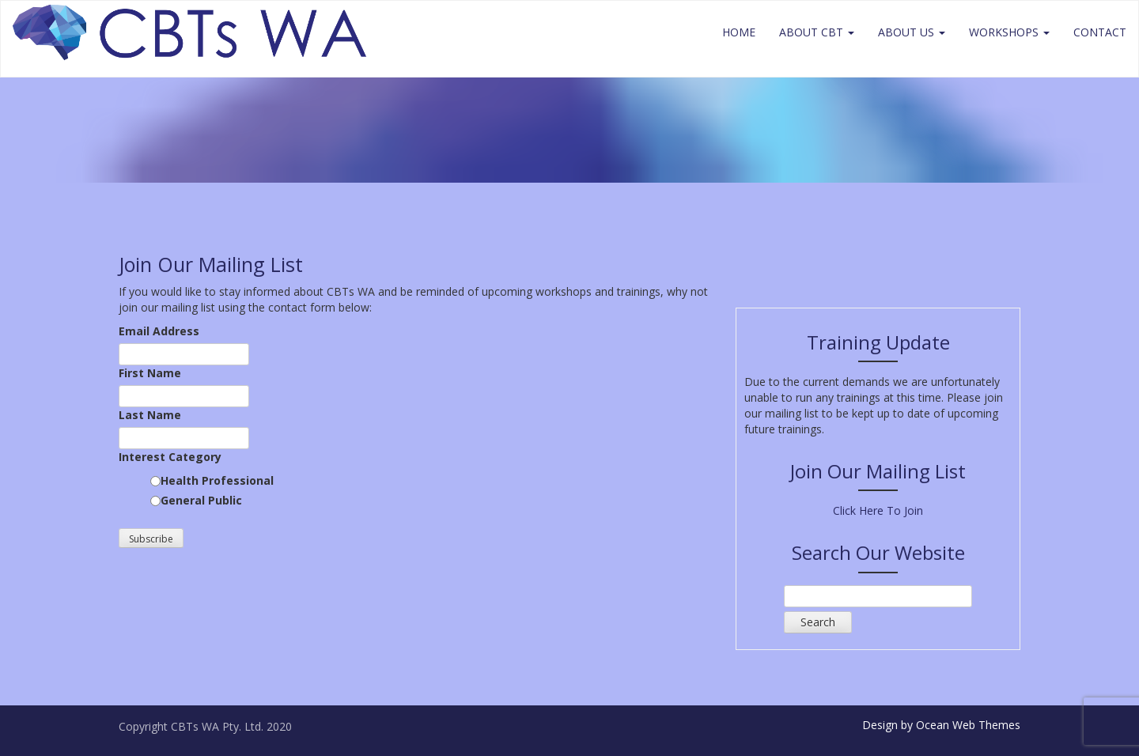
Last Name (150, 414)
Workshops (1009, 32)
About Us (911, 32)
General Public (201, 500)
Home (738, 32)
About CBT (816, 32)
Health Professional (217, 480)
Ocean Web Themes (968, 724)
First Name (150, 372)
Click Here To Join (878, 510)
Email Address (159, 330)
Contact (1099, 32)
